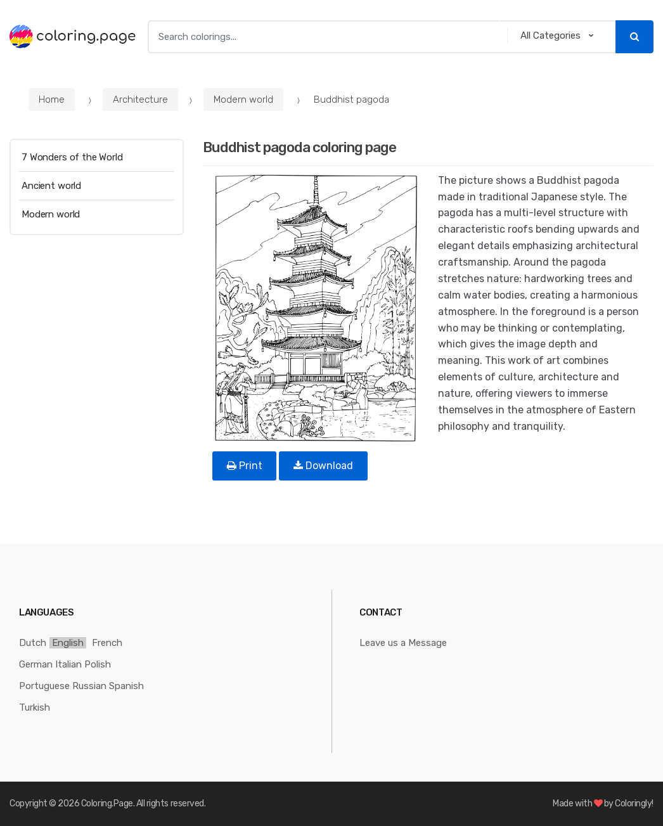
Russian (89, 686)
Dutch (32, 643)
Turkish (34, 707)
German (36, 664)
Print (244, 466)
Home (52, 99)
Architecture (140, 99)
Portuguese (44, 686)
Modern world (243, 99)
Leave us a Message (403, 643)
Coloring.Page (107, 803)
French (107, 643)
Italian (68, 664)
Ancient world (51, 185)
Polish (97, 664)
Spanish (126, 686)
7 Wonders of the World (72, 157)
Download (323, 466)
